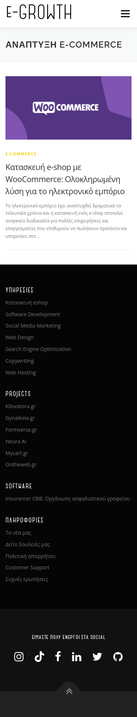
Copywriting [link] (19, 360)
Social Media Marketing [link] (33, 325)
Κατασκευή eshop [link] (26, 302)
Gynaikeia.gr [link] (20, 417)
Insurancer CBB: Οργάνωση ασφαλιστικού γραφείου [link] (67, 498)
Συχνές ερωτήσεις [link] (26, 579)
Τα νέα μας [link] (18, 532)
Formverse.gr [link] (21, 429)
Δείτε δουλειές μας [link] (27, 544)
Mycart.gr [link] (16, 453)
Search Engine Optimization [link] (38, 348)
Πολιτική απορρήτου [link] (30, 555)
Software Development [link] (32, 314)
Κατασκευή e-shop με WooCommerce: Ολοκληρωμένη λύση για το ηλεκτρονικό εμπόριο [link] (65, 178)
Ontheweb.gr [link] (21, 464)
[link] (68, 107)
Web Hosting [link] (20, 372)
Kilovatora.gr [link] (20, 406)
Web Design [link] (19, 337)
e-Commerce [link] (21, 153)
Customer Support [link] (27, 567)
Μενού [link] (125, 14)
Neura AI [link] (15, 441)
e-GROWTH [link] (38, 11)
